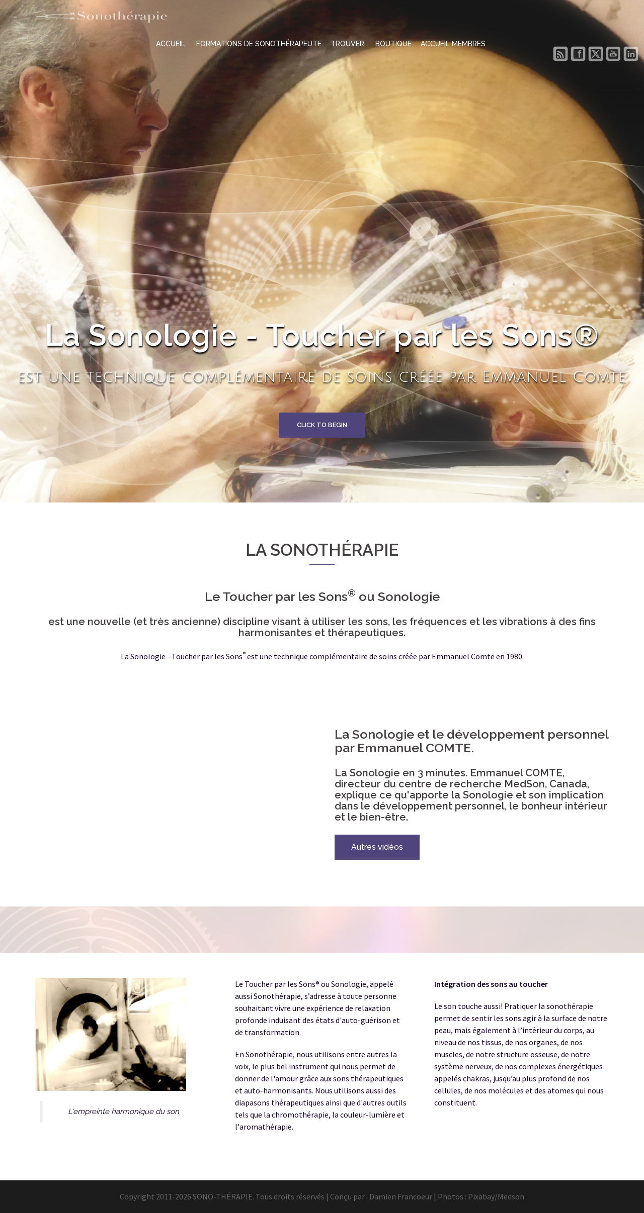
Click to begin (322, 425)
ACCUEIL (171, 44)
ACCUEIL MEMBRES (453, 44)
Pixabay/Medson (496, 1196)
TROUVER (348, 44)
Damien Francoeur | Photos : (418, 1196)
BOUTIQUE (393, 44)
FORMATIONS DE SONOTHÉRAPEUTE (258, 44)
